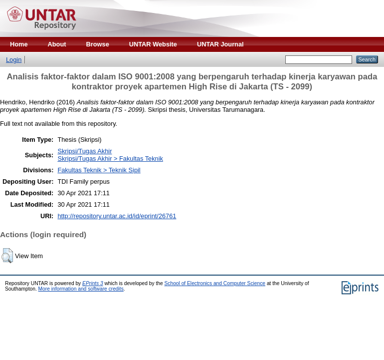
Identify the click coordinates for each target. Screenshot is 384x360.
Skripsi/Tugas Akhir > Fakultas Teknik (110, 158)
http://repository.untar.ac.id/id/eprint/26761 (116, 216)
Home (19, 44)
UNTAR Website (153, 44)
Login (13, 59)
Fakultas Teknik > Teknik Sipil (98, 170)
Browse (97, 44)
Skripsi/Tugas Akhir (84, 151)
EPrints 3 (92, 283)
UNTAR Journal (220, 44)
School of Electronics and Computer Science (215, 283)
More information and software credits (81, 289)
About (57, 44)
